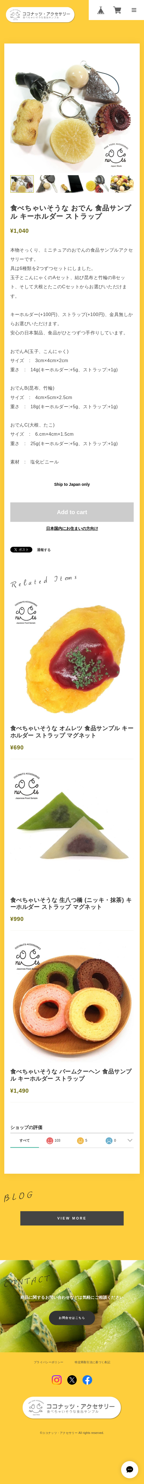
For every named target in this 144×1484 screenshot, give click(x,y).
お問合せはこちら (72, 1320)
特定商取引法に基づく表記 (92, 1364)
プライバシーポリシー (48, 1364)
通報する (44, 550)
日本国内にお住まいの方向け (72, 529)
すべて (24, 1143)
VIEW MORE (72, 1221)
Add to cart (72, 512)
